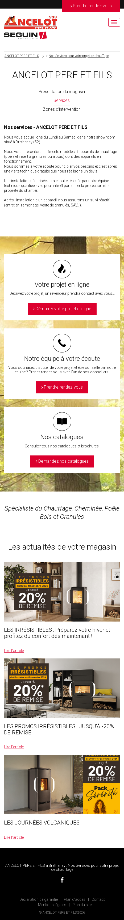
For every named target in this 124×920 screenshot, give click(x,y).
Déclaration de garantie (38, 899)
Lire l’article (14, 651)
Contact (98, 899)
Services (61, 100)
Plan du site (82, 905)
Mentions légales (52, 905)
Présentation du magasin (62, 91)
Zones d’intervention (62, 109)
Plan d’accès (74, 899)
